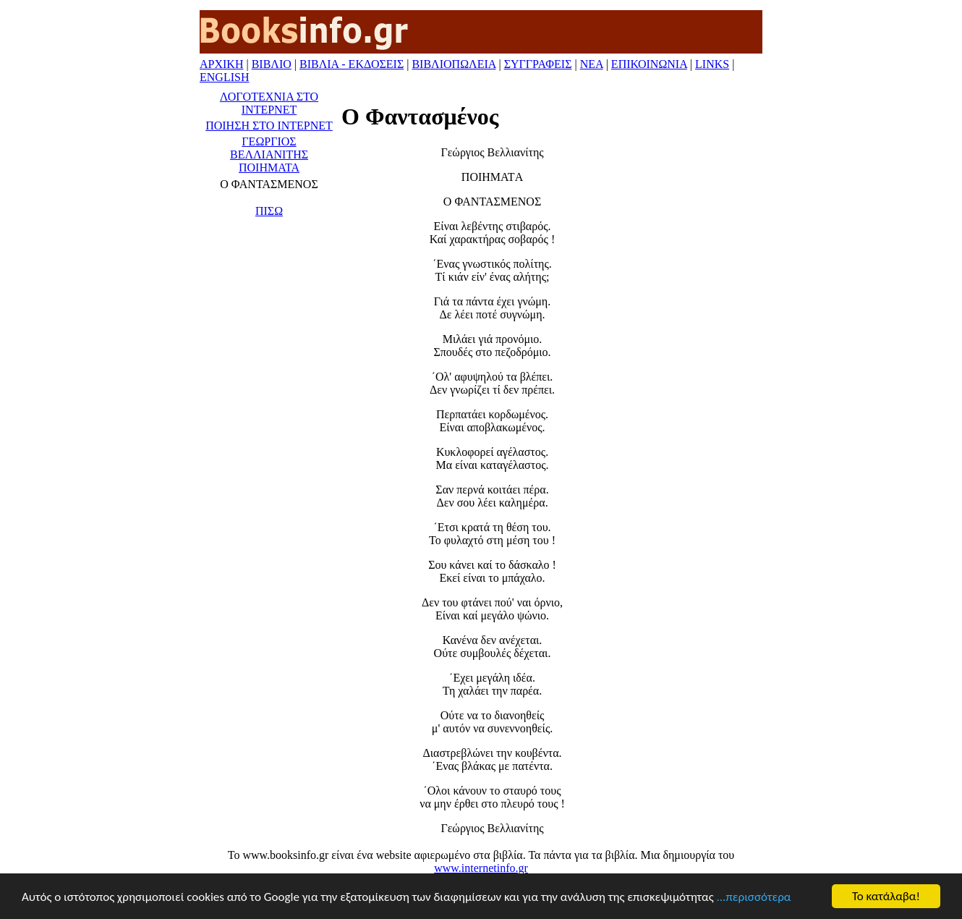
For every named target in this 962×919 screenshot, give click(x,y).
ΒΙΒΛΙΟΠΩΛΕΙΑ (453, 64)
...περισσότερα (754, 897)
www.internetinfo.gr (481, 868)
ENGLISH (224, 77)
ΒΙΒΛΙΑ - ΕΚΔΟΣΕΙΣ (351, 64)
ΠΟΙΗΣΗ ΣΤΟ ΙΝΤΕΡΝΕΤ (269, 125)
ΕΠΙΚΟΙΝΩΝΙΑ (649, 64)
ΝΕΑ (591, 64)
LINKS (712, 64)
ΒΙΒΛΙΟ (271, 64)
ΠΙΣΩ (269, 211)
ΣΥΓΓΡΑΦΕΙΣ (538, 64)
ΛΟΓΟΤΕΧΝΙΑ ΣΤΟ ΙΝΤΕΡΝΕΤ (269, 103)
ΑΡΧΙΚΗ (221, 64)
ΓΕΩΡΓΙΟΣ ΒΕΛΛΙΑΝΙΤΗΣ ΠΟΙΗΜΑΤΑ (269, 154)
